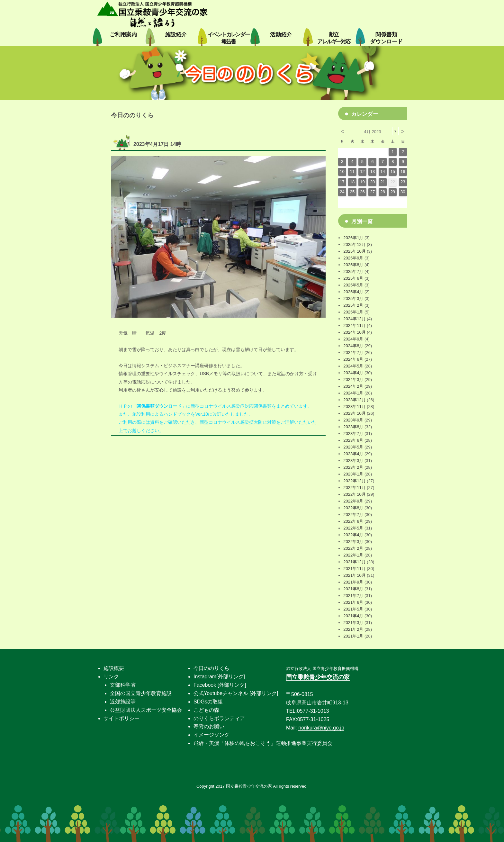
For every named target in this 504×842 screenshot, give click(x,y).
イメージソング (212, 735)
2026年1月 (353, 237)
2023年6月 (353, 440)
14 (382, 171)
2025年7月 (353, 271)
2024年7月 (353, 352)
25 (352, 191)
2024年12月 (354, 318)
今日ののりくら (212, 668)
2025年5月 (353, 285)
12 (362, 171)
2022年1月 (353, 555)
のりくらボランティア (219, 718)
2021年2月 (353, 629)
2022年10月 (354, 494)
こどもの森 (206, 710)
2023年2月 (353, 467)
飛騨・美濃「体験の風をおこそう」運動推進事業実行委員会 (263, 743)
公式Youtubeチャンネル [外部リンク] (236, 693)
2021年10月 (354, 575)
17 (342, 181)
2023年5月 (353, 447)
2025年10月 (354, 251)
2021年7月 (353, 595)
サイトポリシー (122, 718)
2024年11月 (354, 325)
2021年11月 (354, 568)
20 (372, 181)
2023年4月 (353, 453)
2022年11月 (354, 487)
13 (372, 171)
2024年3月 (353, 379)
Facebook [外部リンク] (220, 685)
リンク (111, 676)
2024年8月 (353, 345)
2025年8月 (353, 264)
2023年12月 (354, 399)
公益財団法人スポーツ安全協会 (146, 710)
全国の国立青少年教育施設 (141, 693)
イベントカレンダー (228, 38)
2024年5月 (353, 366)
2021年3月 (353, 622)
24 (342, 191)
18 (352, 181)
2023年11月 (354, 406)
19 (362, 181)
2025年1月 (353, 312)
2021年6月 (353, 602)
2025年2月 (353, 305)
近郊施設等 (123, 701)
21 (382, 181)
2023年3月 (353, 460)
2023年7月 (353, 433)
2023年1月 (353, 474)
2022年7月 (353, 514)
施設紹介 (176, 35)
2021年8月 (353, 588)
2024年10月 (354, 332)
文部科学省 (123, 685)
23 (403, 181)
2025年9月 (353, 258)
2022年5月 (353, 528)
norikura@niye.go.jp (321, 727)
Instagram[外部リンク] (219, 676)
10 (342, 171)
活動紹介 (281, 35)
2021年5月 (353, 609)
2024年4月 (353, 372)
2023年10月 (354, 413)
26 (362, 191)
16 (403, 171)
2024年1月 (353, 393)
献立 (333, 38)
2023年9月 (353, 420)
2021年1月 (353, 636)
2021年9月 (353, 582)
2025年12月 (354, 244)
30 (403, 191)
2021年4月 (353, 615)
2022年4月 (353, 534)
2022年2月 (353, 548)
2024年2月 (353, 386)
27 (372, 191)
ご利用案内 (123, 35)
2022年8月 (353, 507)
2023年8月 (353, 426)
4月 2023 (372, 131)
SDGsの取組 (208, 701)
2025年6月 (353, 278)
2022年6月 (353, 521)
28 (382, 191)
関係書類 (386, 38)
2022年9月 (353, 501)
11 (352, 171)
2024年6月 (353, 359)
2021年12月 (354, 561)
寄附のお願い (209, 726)
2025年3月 (353, 298)
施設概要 (114, 668)
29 (393, 191)
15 (393, 171)
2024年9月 (353, 339)
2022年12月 (354, 480)
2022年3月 (353, 541)
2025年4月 (353, 291)
